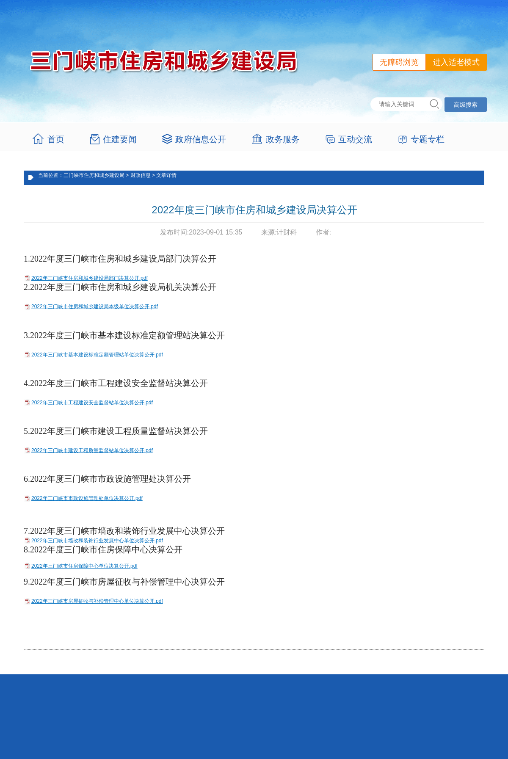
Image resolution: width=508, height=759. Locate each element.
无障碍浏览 (399, 62)
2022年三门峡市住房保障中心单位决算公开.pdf (84, 566)
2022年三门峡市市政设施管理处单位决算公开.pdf (87, 498)
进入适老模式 (456, 62)
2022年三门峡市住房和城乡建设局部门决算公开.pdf (89, 278)
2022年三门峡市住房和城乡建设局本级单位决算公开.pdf (94, 306)
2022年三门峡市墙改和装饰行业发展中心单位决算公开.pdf (97, 541)
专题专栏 (427, 139)
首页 (55, 139)
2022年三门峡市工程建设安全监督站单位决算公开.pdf (92, 403)
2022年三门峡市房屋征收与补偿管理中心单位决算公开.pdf (97, 601)
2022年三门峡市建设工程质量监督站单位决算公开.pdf (92, 450)
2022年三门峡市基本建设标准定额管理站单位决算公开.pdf (97, 355)
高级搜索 (466, 104)
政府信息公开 (200, 139)
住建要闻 (120, 139)
